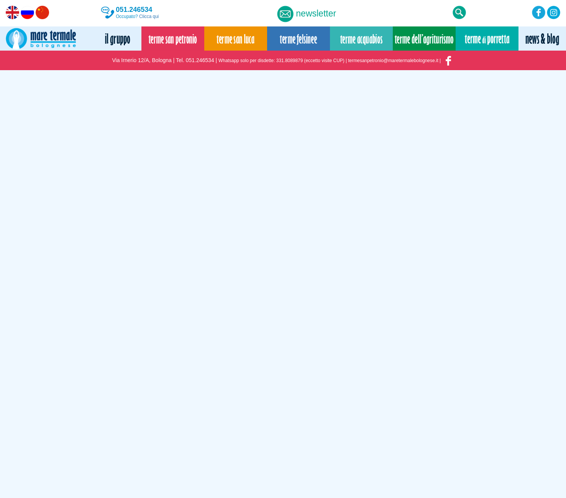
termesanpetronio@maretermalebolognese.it (393, 60)
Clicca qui (149, 16)
